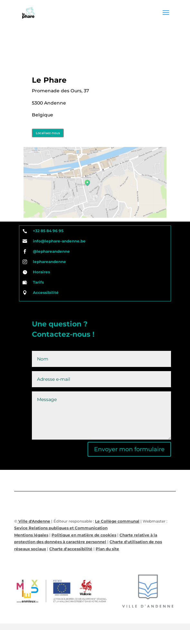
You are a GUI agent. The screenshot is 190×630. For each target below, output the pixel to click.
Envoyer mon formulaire (129, 449)
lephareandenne (49, 261)
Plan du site (107, 548)
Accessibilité (46, 292)
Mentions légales (31, 535)
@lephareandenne (51, 251)
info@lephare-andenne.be (59, 241)
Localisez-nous (48, 133)
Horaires (41, 271)
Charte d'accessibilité (70, 548)
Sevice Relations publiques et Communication (61, 527)
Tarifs (38, 282)
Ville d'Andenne (33, 521)
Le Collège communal (117, 521)
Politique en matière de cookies (84, 535)
